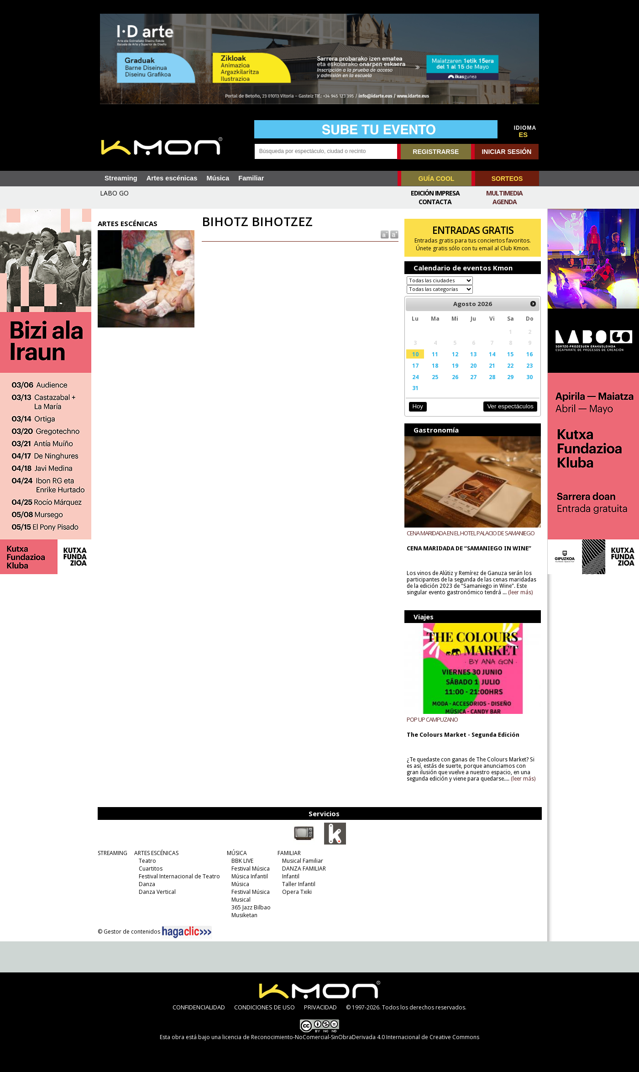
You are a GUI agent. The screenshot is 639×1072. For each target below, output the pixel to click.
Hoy (417, 406)
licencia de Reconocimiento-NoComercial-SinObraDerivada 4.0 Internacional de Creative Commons (350, 1037)
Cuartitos (150, 868)
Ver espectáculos (510, 406)
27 (473, 376)
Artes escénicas (172, 178)
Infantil (290, 876)
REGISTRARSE (436, 151)
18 (435, 365)
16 (529, 354)
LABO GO (114, 193)
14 (492, 354)
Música (217, 178)
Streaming (121, 178)
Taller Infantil (298, 884)
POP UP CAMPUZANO (432, 719)
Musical (241, 899)
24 (415, 376)
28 (492, 376)
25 (435, 376)
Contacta (435, 201)
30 (529, 376)
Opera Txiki (297, 892)
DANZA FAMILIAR (304, 868)
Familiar (251, 178)
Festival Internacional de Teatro (179, 876)
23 (529, 365)
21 (492, 365)
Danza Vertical (157, 892)
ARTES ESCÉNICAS (156, 853)
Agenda (504, 201)
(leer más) (520, 592)
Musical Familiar (302, 861)
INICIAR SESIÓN (506, 151)
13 (473, 354)
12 (455, 354)
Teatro (147, 861)
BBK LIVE (242, 861)
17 (415, 365)
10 (415, 354)
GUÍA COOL (437, 178)
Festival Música (250, 868)
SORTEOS (507, 178)
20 (473, 365)
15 (510, 354)
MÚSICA (237, 853)
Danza (147, 884)
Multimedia (504, 193)
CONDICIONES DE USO (264, 1007)
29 (510, 376)
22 (510, 365)
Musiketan (244, 915)
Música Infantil (249, 876)
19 (455, 365)
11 (435, 354)
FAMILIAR (289, 853)
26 (455, 376)
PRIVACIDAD (320, 1007)
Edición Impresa (435, 193)
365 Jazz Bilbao (251, 907)
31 (415, 387)
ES (523, 134)
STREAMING (112, 853)
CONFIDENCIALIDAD (199, 1007)
